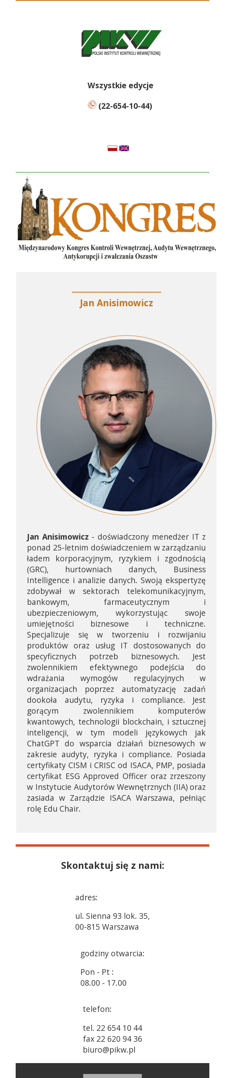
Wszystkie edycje (120, 85)
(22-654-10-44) (120, 105)
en (134, 148)
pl (104, 148)
